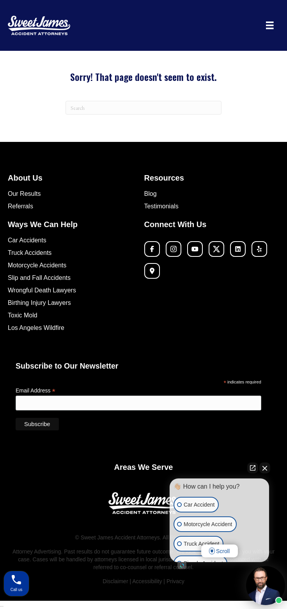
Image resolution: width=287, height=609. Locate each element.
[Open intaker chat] (181, 565)
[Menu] (269, 25)
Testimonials (161, 206)
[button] (152, 249)
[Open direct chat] (252, 467)
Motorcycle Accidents (37, 265)
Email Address (35, 390)
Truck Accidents (29, 252)
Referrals (20, 206)
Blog (150, 193)
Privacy (175, 581)
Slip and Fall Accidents (39, 277)
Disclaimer (115, 581)
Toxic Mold (22, 315)
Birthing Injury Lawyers (39, 302)
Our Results (24, 193)
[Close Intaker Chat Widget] (264, 467)
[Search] (143, 108)
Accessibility (147, 581)
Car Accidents (27, 240)
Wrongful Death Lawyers (42, 290)
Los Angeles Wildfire (36, 327)
